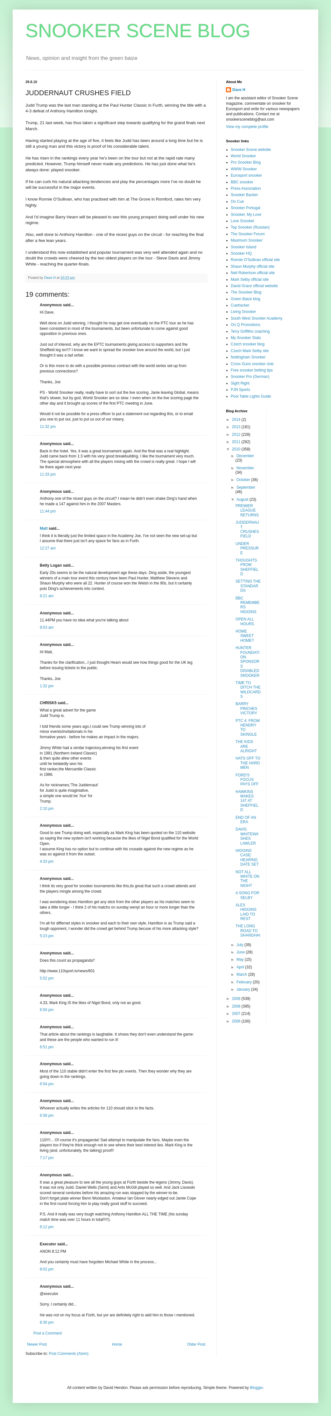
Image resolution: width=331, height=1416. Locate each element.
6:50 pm (46, 1010)
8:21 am (46, 596)
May (240, 959)
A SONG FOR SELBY (247, 895)
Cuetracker (240, 305)
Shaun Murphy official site (252, 266)
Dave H (238, 90)
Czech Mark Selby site (250, 351)
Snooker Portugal (245, 208)
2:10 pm (46, 808)
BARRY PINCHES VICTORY (246, 708)
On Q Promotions (245, 324)
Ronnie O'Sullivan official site (255, 260)
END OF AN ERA (246, 819)
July (240, 945)
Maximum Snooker (247, 240)
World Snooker (243, 156)
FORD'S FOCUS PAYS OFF (247, 780)
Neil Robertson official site (253, 273)
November (245, 468)
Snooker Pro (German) (250, 376)
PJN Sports (240, 389)
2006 (237, 1021)
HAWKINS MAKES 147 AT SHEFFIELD (247, 800)
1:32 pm (46, 686)
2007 (237, 1013)
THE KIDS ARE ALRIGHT (246, 746)
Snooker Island (243, 247)
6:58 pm (46, 1115)
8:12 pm (46, 1227)
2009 (237, 998)
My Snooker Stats (246, 338)
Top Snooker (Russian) (250, 227)
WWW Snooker (244, 169)
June (241, 952)
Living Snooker (243, 311)
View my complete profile (247, 126)
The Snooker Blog (246, 292)
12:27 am (48, 548)
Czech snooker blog (247, 344)
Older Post (196, 1344)
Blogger (256, 1387)
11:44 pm (48, 511)
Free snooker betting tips (252, 370)
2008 (237, 1006)
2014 (237, 419)
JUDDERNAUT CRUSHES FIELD (247, 529)
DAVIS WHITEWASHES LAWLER (247, 836)
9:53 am (46, 627)
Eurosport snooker (246, 175)
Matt (44, 528)
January (243, 989)
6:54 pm (46, 1084)
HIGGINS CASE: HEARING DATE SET (247, 857)
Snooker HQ (241, 253)
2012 (237, 434)
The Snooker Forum (248, 234)
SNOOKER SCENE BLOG (137, 30)
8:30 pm (46, 1322)
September (245, 487)
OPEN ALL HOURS (245, 621)
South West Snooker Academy (257, 318)
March (242, 974)
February (244, 982)
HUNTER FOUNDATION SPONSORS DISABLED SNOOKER (247, 661)
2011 (237, 442)
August (243, 499)
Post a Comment (47, 1333)
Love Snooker (242, 221)
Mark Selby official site (250, 279)
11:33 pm (48, 474)
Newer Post (37, 1344)
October (243, 480)
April (240, 967)
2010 (237, 449)
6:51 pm (46, 1047)
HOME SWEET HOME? (245, 636)
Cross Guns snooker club (252, 364)
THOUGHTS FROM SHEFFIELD (247, 567)
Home (117, 1344)
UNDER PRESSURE (247, 548)
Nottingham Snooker (248, 357)
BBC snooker (242, 182)
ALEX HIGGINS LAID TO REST (246, 912)
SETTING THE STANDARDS (248, 586)
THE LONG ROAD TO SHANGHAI (248, 931)
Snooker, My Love (246, 214)
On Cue (237, 201)
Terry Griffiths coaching (250, 331)
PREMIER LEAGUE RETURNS (247, 510)
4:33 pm (46, 861)
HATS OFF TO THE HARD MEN (248, 763)
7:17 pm (46, 1158)
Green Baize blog (245, 299)
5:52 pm (46, 978)
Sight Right (240, 383)
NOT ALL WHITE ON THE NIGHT (247, 879)
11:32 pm (48, 426)
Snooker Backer (244, 195)
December (245, 456)
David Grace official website (254, 286)
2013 (237, 427)
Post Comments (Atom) (68, 1353)
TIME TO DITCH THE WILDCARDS (248, 690)
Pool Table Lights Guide (251, 396)
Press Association (246, 188)
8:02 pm (46, 1269)
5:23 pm (46, 936)
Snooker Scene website (251, 149)
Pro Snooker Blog (246, 162)
